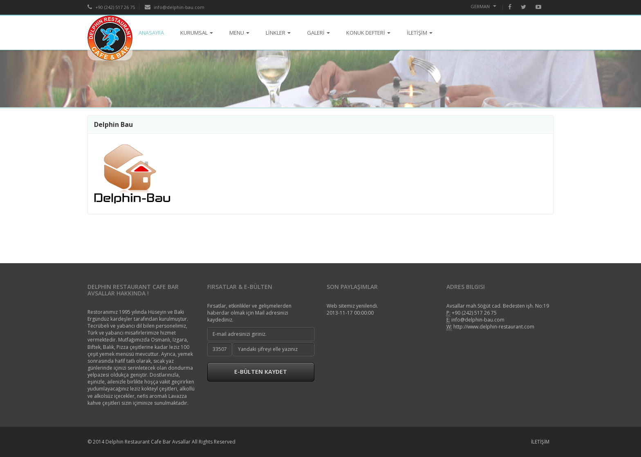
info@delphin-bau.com (174, 7)
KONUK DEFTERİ (368, 32)
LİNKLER (278, 32)
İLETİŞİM (420, 32)
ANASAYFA (151, 32)
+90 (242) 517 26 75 (111, 7)
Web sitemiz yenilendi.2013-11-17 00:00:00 (352, 309)
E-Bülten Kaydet (260, 371)
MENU (239, 32)
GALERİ (318, 32)
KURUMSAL (196, 32)
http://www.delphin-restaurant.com (493, 326)
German (483, 6)
